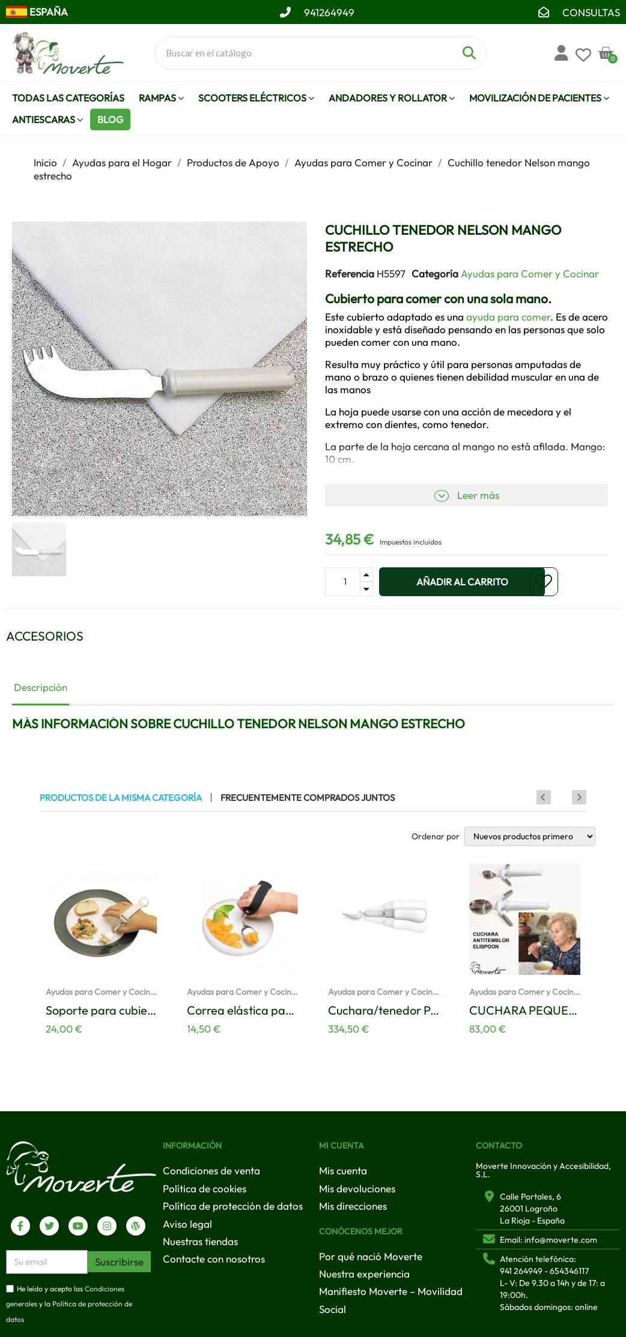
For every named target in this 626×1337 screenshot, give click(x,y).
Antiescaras (47, 119)
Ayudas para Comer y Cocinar (530, 273)
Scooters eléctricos (256, 98)
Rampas (161, 98)
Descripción (40, 687)
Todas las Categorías (68, 98)
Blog (110, 119)
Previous (563, 797)
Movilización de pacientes (539, 98)
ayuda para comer (508, 316)
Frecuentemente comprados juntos (307, 797)
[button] (27, 368)
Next (579, 797)
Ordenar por (436, 836)
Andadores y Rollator (392, 98)
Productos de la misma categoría (121, 797)
